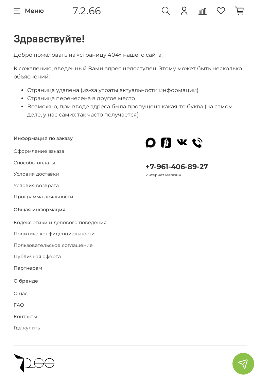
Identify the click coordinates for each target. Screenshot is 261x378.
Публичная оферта (37, 256)
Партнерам (28, 268)
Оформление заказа (39, 151)
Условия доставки (36, 174)
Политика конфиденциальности (54, 234)
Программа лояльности (43, 197)
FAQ (19, 305)
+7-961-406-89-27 (176, 166)
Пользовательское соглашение (53, 245)
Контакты (25, 316)
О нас (21, 293)
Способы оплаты (34, 163)
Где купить (27, 328)
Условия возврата (36, 185)
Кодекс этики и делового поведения (60, 222)
